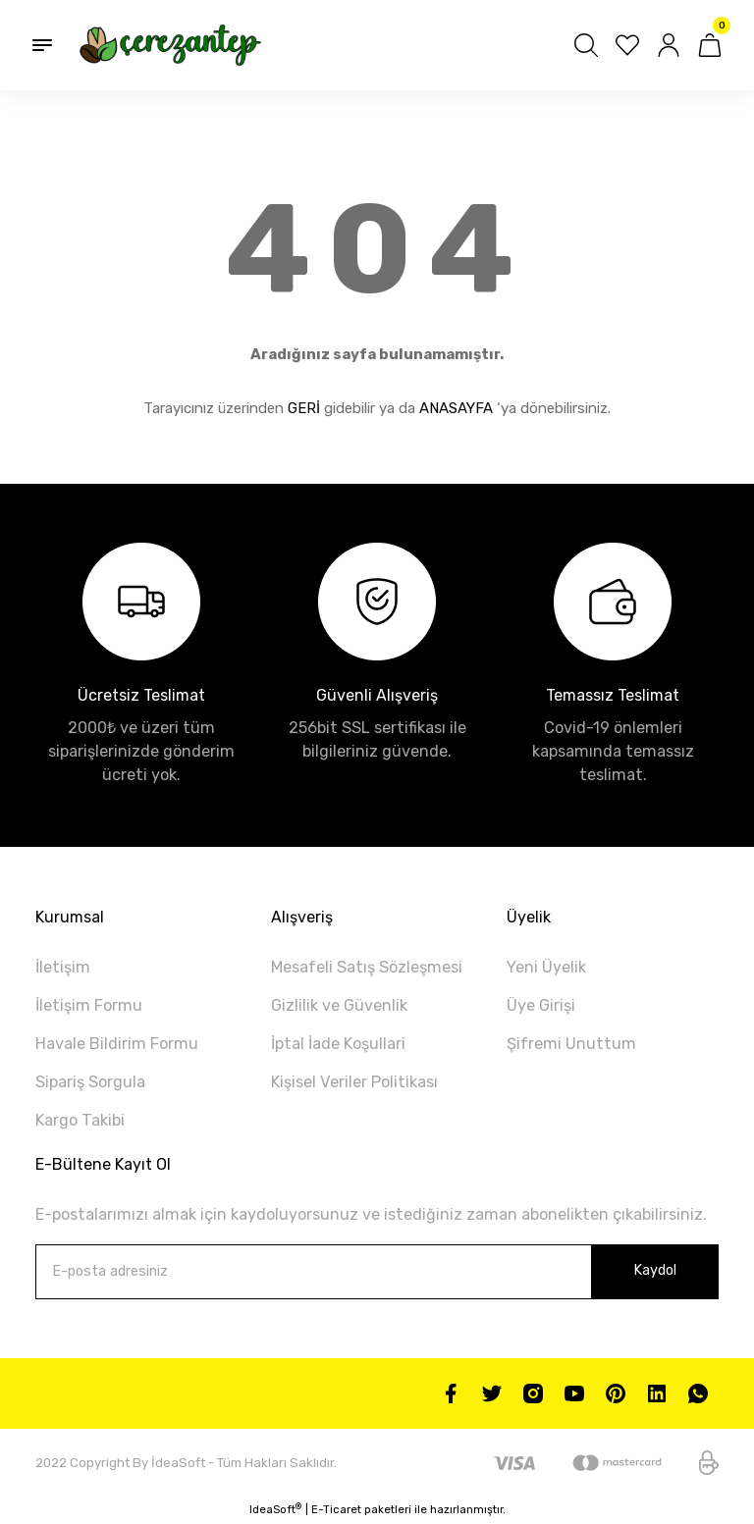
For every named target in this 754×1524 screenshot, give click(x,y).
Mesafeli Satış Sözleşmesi (366, 967)
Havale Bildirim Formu (116, 1043)
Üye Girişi (541, 1005)
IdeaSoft (275, 1508)
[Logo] (170, 45)
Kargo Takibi (80, 1120)
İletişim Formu (88, 1005)
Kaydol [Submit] (654, 1270)
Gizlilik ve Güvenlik (339, 1005)
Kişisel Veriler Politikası (354, 1082)
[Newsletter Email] (377, 1271)
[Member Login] (668, 45)
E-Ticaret (336, 1509)
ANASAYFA (456, 408)
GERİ (304, 408)
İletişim (62, 967)
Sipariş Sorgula (90, 1082)
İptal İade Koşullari (338, 1043)
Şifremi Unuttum (571, 1043)
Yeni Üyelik (546, 967)
